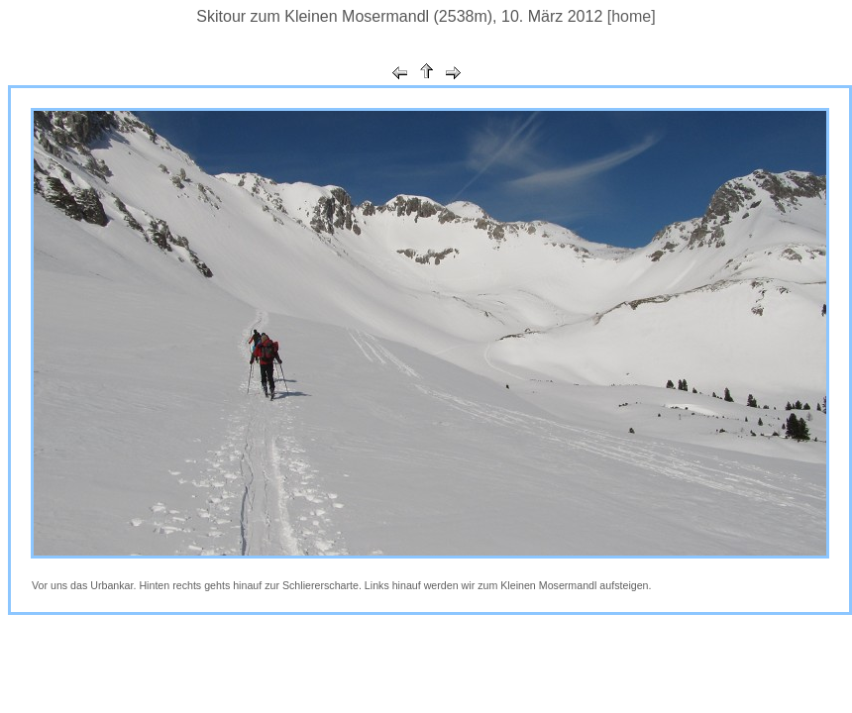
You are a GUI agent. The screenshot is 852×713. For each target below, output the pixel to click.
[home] (631, 16)
